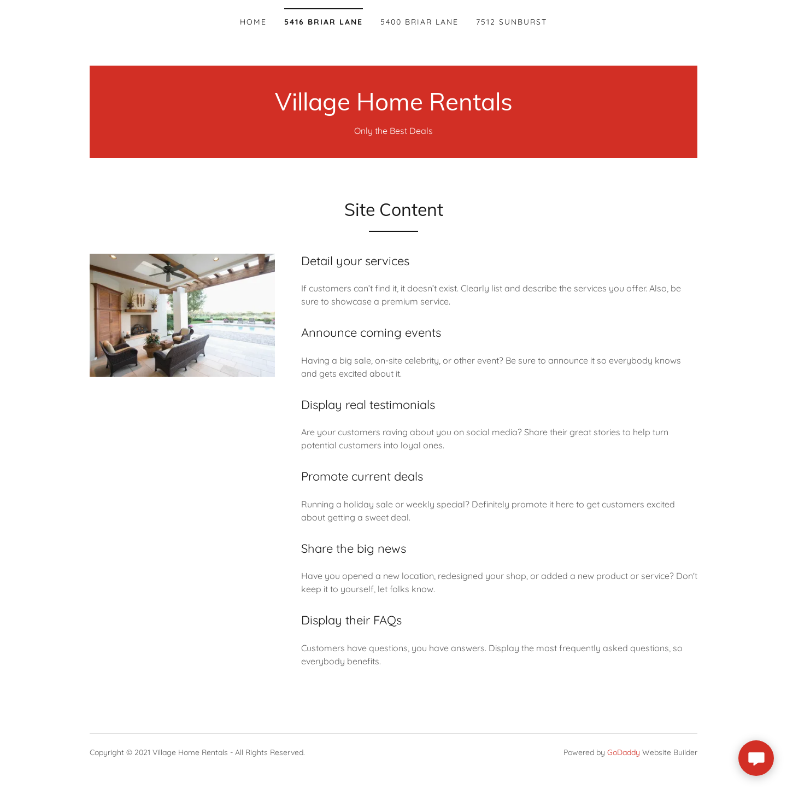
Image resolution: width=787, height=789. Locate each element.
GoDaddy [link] (623, 752)
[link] (394, 107)
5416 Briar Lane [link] (323, 22)
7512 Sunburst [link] (511, 22)
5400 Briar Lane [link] (419, 22)
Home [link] (253, 22)
